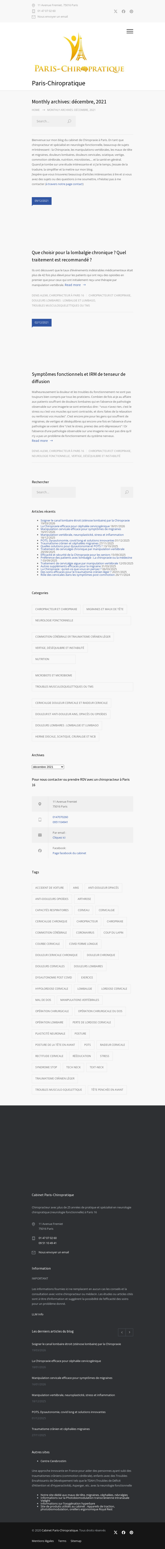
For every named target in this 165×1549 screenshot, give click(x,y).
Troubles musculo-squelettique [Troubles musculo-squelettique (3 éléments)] (58, 1090)
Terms (62, 1541)
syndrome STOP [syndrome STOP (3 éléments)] (46, 1067)
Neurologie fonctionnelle (51, 456)
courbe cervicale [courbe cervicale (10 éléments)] (47, 944)
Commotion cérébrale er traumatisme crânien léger (72, 637)
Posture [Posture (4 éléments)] (80, 1033)
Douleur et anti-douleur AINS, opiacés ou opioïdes (71, 714)
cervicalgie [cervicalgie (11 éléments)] (107, 910)
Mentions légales (43, 1541)
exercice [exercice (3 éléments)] (87, 977)
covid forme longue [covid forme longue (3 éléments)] (83, 944)
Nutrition (42, 659)
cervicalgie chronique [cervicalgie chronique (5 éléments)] (51, 921)
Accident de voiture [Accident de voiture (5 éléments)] (49, 888)
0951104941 (60, 822)
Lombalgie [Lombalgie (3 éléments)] (84, 989)
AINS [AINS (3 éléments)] (76, 888)
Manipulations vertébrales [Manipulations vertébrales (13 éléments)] (79, 1000)
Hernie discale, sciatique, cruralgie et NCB (65, 736)
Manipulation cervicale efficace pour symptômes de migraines (81, 529)
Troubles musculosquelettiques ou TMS (61, 305)
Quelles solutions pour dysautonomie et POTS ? (72, 546)
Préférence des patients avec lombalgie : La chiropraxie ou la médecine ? (86, 559)
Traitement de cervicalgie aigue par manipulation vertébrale (79, 563)
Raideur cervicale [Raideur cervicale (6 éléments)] (112, 1045)
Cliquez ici (59, 837)
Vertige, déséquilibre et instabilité (96, 456)
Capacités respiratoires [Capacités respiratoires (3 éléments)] (52, 910)
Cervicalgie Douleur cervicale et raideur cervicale (71, 703)
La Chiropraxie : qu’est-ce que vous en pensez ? (71, 569)
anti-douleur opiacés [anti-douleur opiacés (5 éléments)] (103, 888)
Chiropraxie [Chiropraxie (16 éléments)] (115, 921)
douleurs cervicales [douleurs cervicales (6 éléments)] (50, 966)
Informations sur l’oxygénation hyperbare (68, 1503)
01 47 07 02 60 (47, 11)
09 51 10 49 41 (48, 1243)
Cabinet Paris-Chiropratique (60, 1530)
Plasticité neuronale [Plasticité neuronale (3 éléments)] (50, 1033)
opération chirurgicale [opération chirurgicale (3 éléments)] (52, 1011)
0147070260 (60, 817)
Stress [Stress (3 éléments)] (104, 1056)
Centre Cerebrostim (53, 1461)
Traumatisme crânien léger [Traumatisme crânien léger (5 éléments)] (54, 1078)
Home (36, 110)
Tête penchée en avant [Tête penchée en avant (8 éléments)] (107, 1090)
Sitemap (76, 1541)
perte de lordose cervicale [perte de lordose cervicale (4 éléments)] (92, 1022)
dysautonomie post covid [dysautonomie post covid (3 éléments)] (53, 977)
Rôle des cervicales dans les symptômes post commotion (78, 575)
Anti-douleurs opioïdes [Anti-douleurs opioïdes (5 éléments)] (51, 899)
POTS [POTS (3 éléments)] (87, 1045)
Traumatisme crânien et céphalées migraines (70, 543)
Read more (73, 285)
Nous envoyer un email (53, 16)
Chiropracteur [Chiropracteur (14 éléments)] (87, 921)
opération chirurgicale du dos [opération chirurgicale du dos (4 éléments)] (100, 1011)
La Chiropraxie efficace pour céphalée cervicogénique (75, 526)
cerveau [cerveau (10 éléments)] (84, 910)
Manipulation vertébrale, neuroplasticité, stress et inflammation (82, 535)
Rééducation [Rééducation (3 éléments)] (82, 1056)
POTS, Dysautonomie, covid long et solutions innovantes (77, 540)
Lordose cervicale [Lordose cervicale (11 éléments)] (114, 989)
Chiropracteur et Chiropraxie (110, 295)
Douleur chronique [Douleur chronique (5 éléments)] (101, 955)
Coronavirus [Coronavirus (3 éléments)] (85, 932)
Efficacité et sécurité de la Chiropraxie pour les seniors (75, 555)
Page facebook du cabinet (69, 853)
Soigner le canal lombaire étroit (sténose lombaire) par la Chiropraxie (85, 520)
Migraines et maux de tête (105, 609)
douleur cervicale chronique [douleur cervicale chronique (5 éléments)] (56, 955)
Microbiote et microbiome (53, 675)
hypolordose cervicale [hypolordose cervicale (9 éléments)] (51, 989)
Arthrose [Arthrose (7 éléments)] (84, 899)
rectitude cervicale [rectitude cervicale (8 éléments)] (49, 1056)
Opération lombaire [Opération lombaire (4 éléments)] (49, 1022)
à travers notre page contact (64, 184)
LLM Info (37, 1314)
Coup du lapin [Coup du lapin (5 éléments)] (113, 932)
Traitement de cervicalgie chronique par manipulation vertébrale (82, 549)
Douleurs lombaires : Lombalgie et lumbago (63, 300)
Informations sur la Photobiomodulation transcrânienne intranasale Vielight (85, 1499)
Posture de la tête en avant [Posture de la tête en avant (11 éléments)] (55, 1045)
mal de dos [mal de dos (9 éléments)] (43, 1000)
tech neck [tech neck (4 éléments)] (73, 1067)
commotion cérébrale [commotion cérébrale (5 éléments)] (51, 932)
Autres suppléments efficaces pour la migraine (71, 566)
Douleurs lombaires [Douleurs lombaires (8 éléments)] (88, 966)
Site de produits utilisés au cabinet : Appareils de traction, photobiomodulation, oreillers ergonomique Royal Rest (78, 1507)
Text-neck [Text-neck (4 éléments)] (97, 1067)
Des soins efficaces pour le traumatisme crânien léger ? (76, 572)
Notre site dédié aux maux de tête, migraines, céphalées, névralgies (84, 1495)
